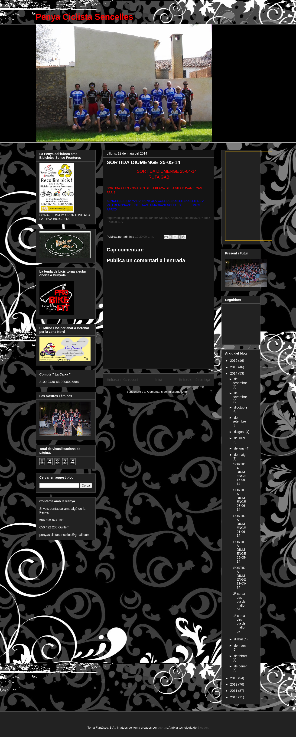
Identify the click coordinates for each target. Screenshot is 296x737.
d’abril (239, 639)
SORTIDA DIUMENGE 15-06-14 (239, 474)
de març (240, 645)
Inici (158, 380)
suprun (162, 727)
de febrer (240, 656)
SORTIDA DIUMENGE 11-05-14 (239, 577)
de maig (240, 454)
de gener (240, 666)
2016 (234, 360)
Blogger (203, 727)
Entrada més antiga (194, 380)
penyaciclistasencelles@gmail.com (64, 535)
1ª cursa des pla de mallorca (239, 623)
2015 (234, 367)
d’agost (239, 432)
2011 (234, 691)
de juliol (239, 438)
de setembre (239, 419)
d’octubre (240, 407)
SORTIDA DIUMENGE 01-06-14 (239, 525)
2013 (234, 678)
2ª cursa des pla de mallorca (239, 601)
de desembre (239, 381)
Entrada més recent (122, 380)
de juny (239, 448)
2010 (234, 697)
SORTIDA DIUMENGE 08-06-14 (239, 499)
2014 (234, 373)
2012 (234, 684)
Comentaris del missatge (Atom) (168, 391)
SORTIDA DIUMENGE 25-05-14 (239, 551)
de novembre (239, 395)
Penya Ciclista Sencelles (84, 17)
